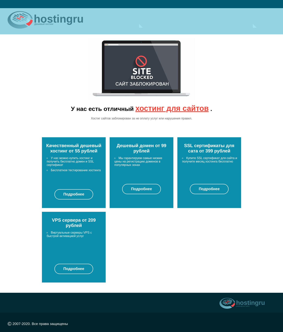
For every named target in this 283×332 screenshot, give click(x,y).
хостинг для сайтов (172, 108)
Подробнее (73, 194)
